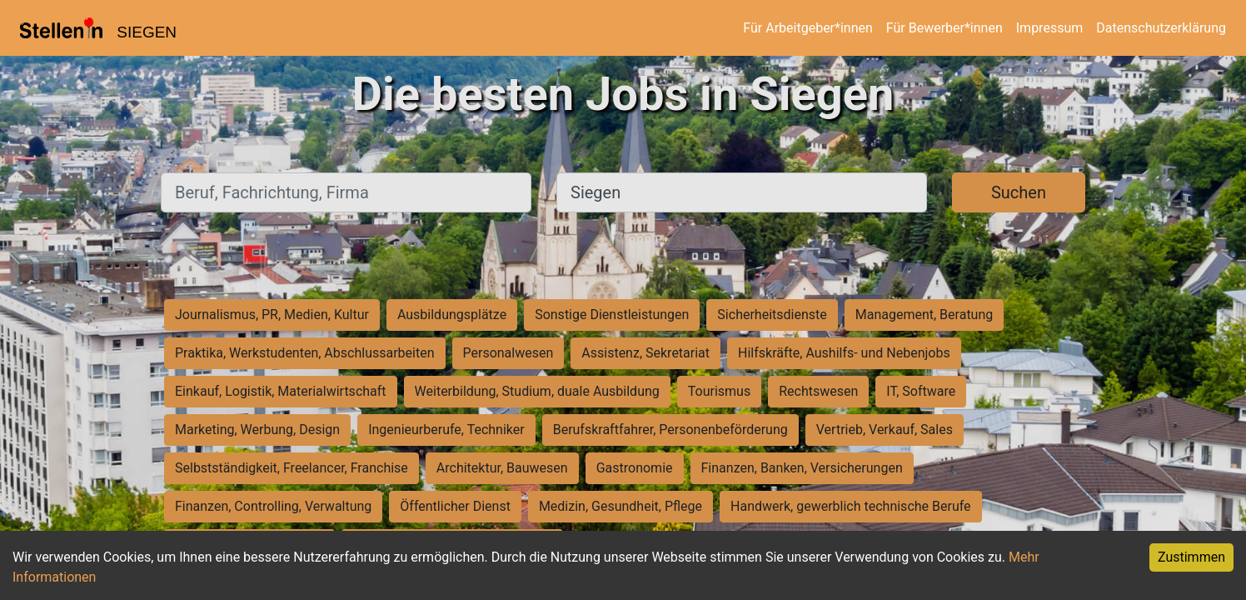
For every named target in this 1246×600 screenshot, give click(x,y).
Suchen (1018, 192)
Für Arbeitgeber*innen (807, 28)
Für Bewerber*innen (944, 28)
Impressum (1050, 28)
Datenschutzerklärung (1161, 28)
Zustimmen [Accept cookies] (1191, 557)
